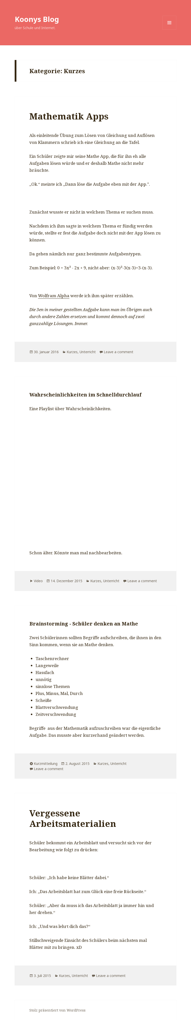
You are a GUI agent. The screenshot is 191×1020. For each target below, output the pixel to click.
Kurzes (72, 351)
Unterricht (88, 351)
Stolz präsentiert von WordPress (57, 1010)
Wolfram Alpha (53, 295)
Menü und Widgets (169, 29)
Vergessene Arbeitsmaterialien (72, 818)
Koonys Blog (37, 19)
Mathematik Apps (68, 116)
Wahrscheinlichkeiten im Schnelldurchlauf (85, 394)
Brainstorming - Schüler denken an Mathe (83, 623)
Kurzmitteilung (45, 763)
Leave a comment (118, 351)
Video (38, 580)
